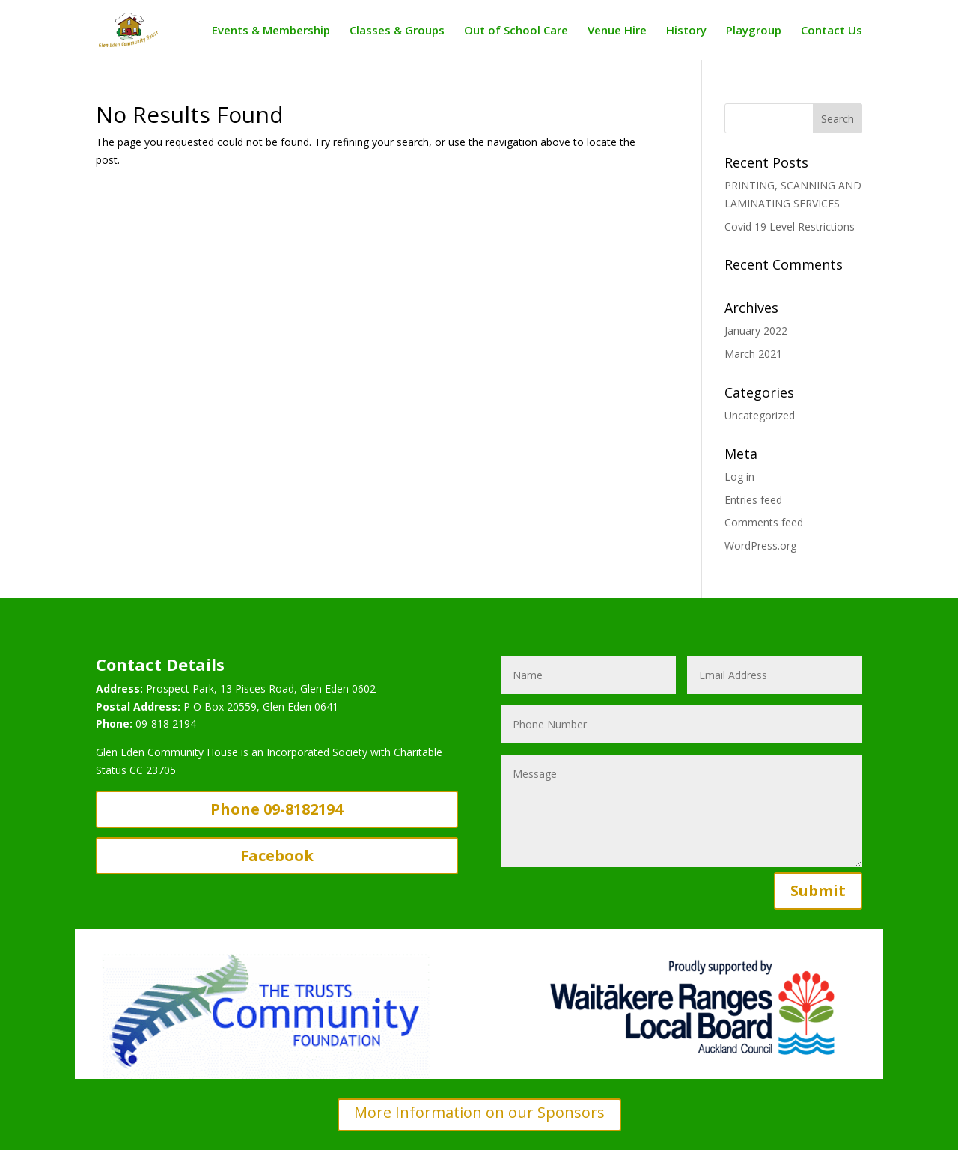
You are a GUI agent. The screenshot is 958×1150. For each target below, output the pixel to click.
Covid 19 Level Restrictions (789, 226)
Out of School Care (516, 31)
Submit (818, 890)
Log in (739, 476)
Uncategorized (759, 415)
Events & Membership (271, 31)
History (686, 31)
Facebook (277, 855)
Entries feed (753, 500)
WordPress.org (760, 545)
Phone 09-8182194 (276, 809)
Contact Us (831, 31)
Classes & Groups (397, 31)
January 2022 (755, 330)
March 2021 (753, 354)
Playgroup (753, 31)
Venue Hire (617, 31)
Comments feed (763, 522)
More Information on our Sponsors (479, 1112)
